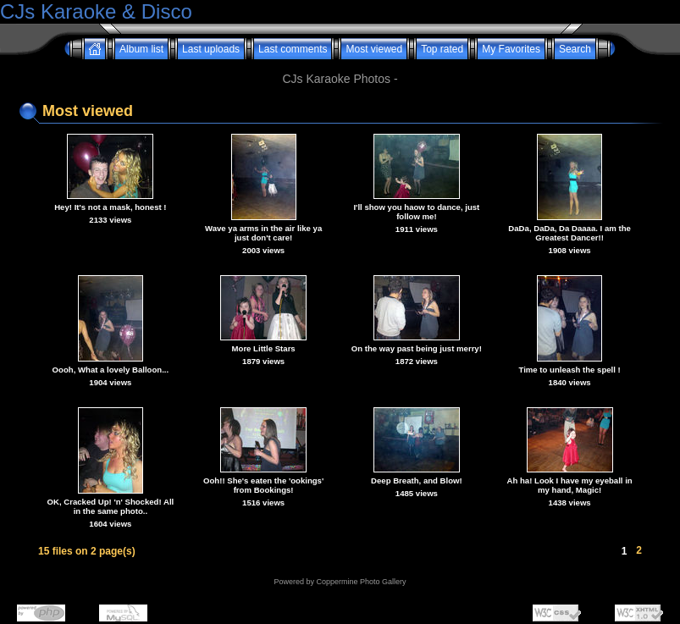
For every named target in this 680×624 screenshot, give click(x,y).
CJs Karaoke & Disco (96, 11)
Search (575, 49)
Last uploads (211, 49)
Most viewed (374, 49)
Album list (141, 49)
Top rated (442, 49)
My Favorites (511, 49)
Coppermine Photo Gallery (361, 581)
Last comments (292, 49)
